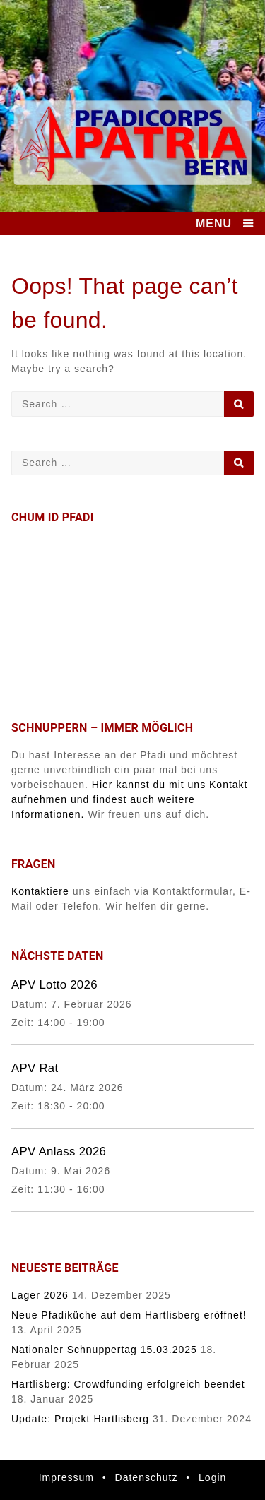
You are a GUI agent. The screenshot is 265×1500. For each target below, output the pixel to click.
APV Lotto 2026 (54, 985)
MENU (214, 224)
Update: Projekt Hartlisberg (80, 1418)
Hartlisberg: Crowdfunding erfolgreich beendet (128, 1384)
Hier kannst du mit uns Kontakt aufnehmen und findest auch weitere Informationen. (129, 799)
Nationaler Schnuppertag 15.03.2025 (104, 1349)
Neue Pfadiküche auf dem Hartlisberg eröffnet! (129, 1315)
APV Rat (34, 1068)
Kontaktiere (40, 891)
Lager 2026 (40, 1295)
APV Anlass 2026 (58, 1151)
